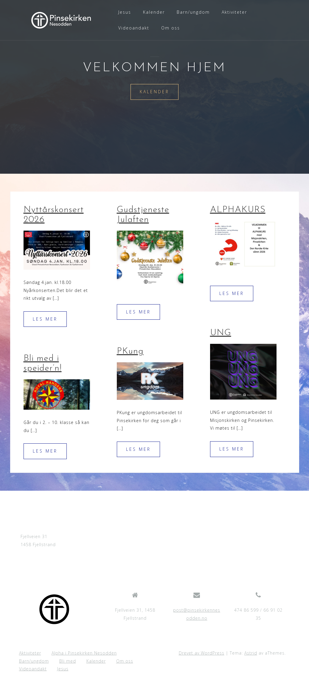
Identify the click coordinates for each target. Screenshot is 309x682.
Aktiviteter (234, 12)
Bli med (67, 661)
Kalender (154, 12)
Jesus (124, 12)
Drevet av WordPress (201, 653)
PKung (130, 351)
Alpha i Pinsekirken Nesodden (84, 653)
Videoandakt (133, 28)
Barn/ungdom (193, 12)
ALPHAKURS (237, 210)
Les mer (45, 319)
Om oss (170, 28)
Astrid (250, 653)
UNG (220, 333)
